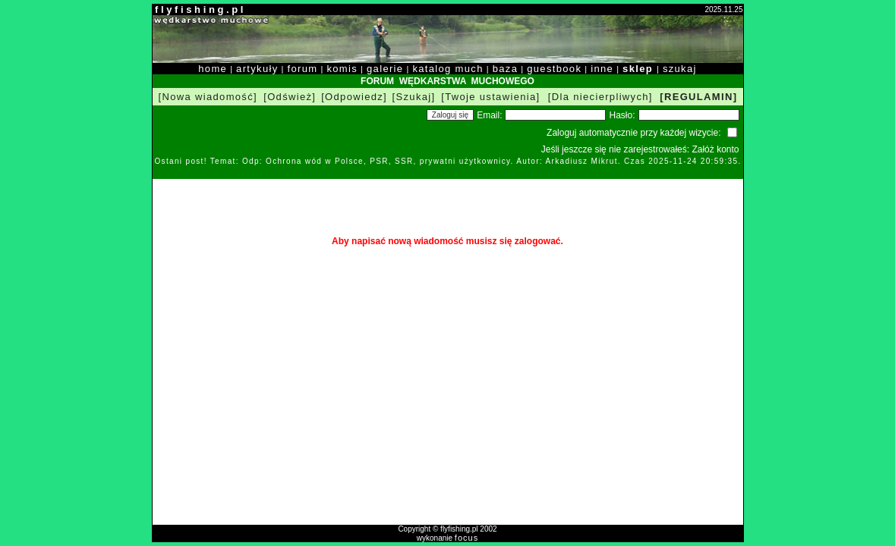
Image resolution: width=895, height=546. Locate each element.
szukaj (680, 68)
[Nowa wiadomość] (208, 96)
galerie (385, 68)
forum (303, 68)
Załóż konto (715, 149)
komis (342, 68)
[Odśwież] (289, 96)
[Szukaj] (414, 96)
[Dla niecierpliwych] (600, 96)
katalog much (447, 68)
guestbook (554, 68)
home (212, 68)
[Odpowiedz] (354, 96)
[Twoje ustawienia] (490, 96)
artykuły (257, 68)
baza (505, 68)
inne (602, 68)
